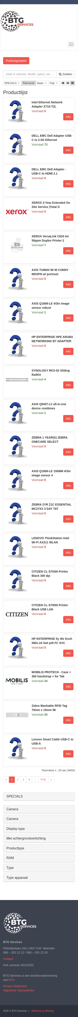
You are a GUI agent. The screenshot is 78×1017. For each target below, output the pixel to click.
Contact (8, 958)
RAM (10, 858)
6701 (43, 779)
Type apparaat (17, 877)
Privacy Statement (15, 986)
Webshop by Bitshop (42, 1010)
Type (10, 868)
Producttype (15, 848)
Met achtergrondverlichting (26, 838)
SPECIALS (12, 83)
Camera (12, 809)
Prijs (54, 83)
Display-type (15, 828)
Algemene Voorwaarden (18, 990)
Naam (42, 83)
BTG (12, 980)
